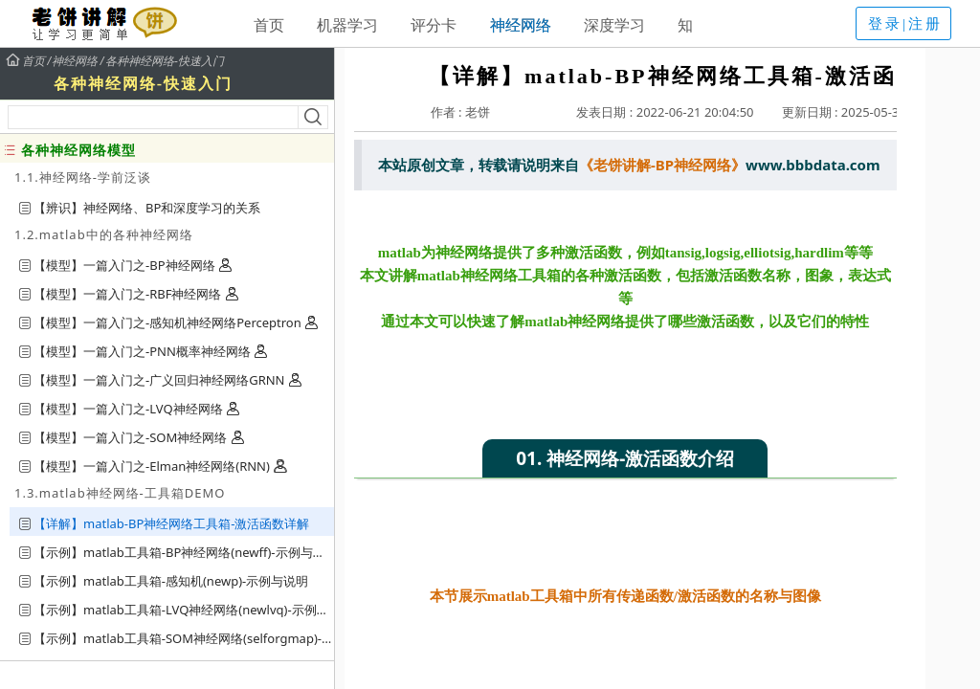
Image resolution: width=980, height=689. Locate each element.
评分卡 (434, 24)
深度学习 (614, 24)
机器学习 (347, 24)
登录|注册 (905, 24)
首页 (269, 24)
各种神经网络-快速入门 (164, 61)
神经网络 (520, 24)
